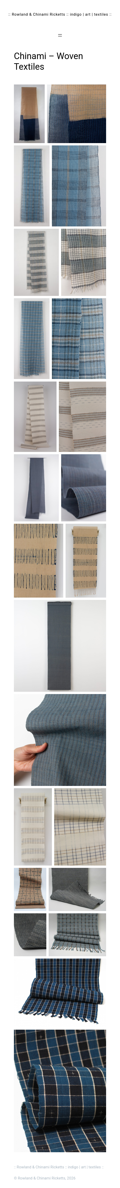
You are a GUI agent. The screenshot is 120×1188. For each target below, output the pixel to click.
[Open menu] (60, 35)
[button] (29, 113)
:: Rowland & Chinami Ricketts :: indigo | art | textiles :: (60, 14)
